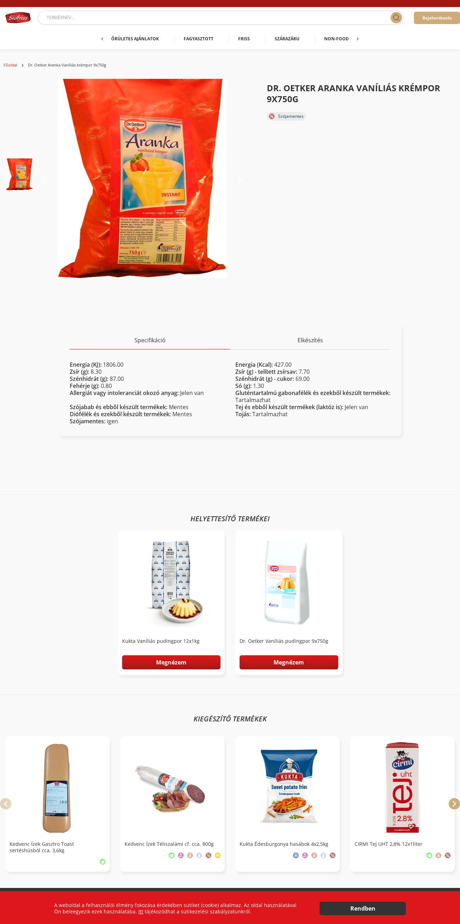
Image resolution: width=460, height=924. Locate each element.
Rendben (362, 908)
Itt (140, 911)
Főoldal (10, 65)
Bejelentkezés (437, 18)
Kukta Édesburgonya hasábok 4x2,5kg (284, 844)
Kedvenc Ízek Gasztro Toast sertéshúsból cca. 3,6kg (42, 847)
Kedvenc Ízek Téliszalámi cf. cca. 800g (169, 844)
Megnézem (171, 662)
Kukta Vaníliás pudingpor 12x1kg (161, 641)
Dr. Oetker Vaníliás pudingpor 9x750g (284, 641)
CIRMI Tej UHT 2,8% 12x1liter (388, 844)
